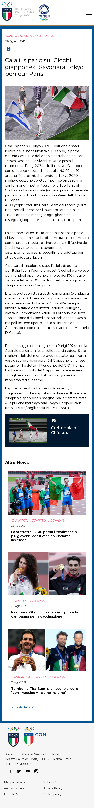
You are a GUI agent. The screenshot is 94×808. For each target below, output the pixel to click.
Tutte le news (20, 706)
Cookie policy (52, 794)
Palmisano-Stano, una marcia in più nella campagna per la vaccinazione (44, 614)
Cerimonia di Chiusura (64, 430)
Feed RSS (11, 794)
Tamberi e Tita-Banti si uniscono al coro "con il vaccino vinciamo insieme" (44, 691)
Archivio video (14, 788)
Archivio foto (52, 782)
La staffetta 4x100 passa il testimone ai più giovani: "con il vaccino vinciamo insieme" (44, 536)
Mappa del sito (14, 782)
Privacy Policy (52, 788)
